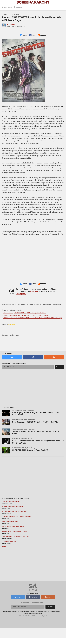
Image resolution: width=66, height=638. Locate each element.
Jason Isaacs (34, 304)
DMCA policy (21, 294)
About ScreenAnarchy (10, 611)
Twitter (18, 597)
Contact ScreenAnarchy (27, 611)
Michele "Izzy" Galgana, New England (14, 531)
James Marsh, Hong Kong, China (13, 526)
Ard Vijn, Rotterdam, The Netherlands (14, 511)
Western (57, 304)
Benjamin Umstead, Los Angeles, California (16, 516)
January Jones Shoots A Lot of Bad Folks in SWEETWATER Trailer (25, 315)
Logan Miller (46, 304)
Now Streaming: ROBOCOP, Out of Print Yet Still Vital (35, 422)
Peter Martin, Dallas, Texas (11, 501)
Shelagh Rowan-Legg (9, 541)
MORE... (5, 546)
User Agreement (55, 611)
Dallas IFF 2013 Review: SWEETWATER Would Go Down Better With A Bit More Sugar (32, 318)
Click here (34, 291)
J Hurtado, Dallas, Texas (10, 521)
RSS (47, 597)
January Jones (19, 304)
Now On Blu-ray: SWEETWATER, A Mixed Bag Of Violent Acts (24, 313)
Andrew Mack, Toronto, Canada (12, 506)
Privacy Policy (42, 611)
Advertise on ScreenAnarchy (33, 613)
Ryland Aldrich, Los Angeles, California (15, 536)
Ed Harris (7, 304)
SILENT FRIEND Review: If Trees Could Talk (31, 450)
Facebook (33, 597)
